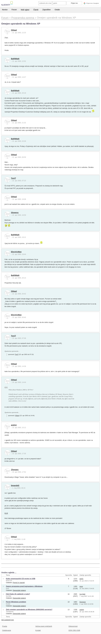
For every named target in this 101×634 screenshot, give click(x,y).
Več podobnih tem (7, 620)
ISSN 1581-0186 (74, 630)
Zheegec (15, 470)
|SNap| (14, 30)
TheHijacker (10, 611)
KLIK (6, 513)
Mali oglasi (25, 10)
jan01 (81, 579)
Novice (5, 10)
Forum (14, 10)
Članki (35, 10)
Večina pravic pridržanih (43, 626)
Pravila (4, 626)
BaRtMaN (15, 59)
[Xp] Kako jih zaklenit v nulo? (18, 594)
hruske (8, 604)
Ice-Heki (8, 596)
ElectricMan (16, 252)
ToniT (13, 178)
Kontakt (38, 630)
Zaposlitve (46, 10)
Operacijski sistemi (19, 590)
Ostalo (57, 10)
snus (7, 588)
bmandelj (15, 485)
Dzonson (83, 602)
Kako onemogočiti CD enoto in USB (20, 579)
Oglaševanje (6, 630)
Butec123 (9, 580)
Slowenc (15, 213)
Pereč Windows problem (16, 602)
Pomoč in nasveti (19, 583)
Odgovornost (73, 626)
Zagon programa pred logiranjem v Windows (24, 586)
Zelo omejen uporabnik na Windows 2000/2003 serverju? (29, 609)
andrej (14, 425)
